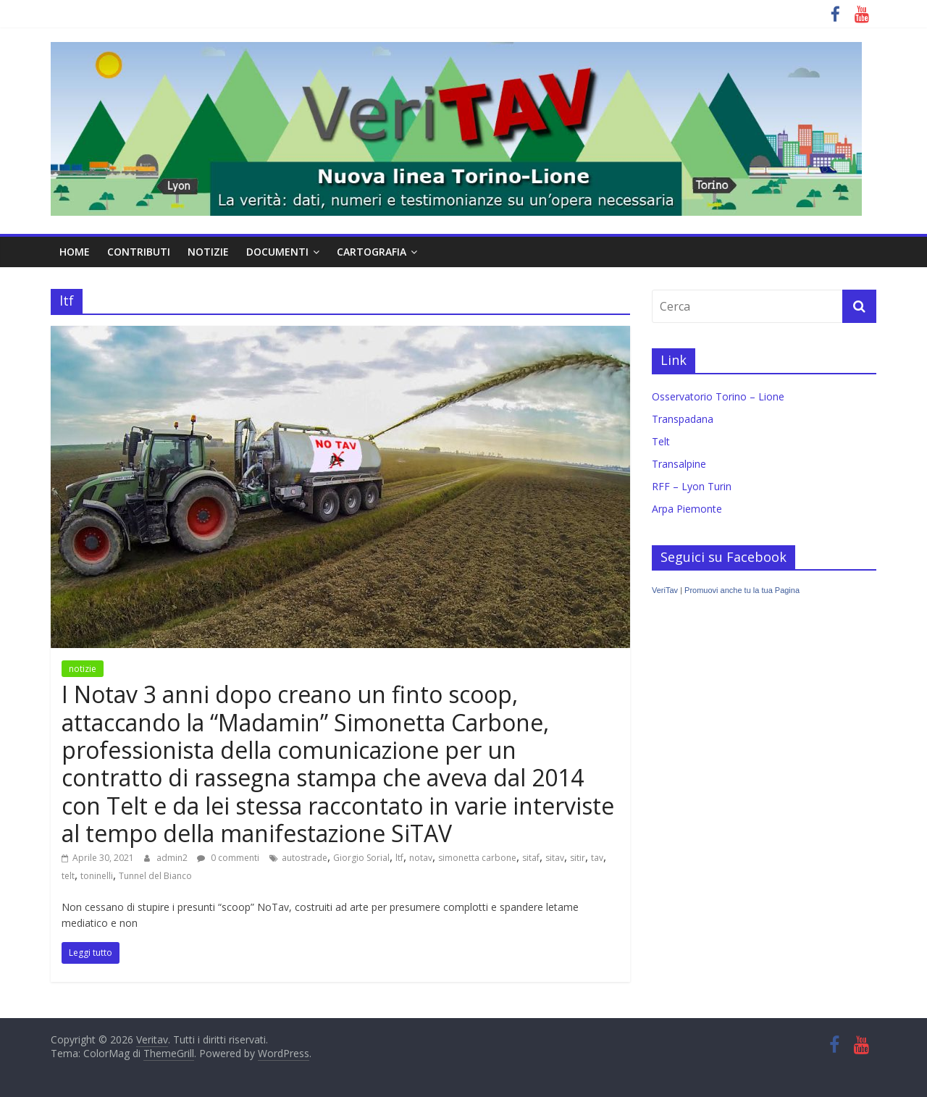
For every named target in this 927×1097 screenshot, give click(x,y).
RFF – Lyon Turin (691, 486)
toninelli (96, 876)
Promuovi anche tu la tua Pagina (742, 590)
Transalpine (679, 464)
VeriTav (665, 590)
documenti (277, 252)
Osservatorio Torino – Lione (718, 396)
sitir (577, 858)
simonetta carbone (477, 858)
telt (68, 876)
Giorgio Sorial (361, 858)
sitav (554, 858)
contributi (138, 252)
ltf (399, 858)
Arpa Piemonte (687, 509)
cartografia (371, 252)
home (74, 252)
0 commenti (228, 858)
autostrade (304, 858)
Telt (661, 441)
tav (597, 858)
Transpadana (682, 419)
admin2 (173, 858)
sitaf (531, 858)
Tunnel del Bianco (155, 876)
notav (420, 858)
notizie (208, 252)
